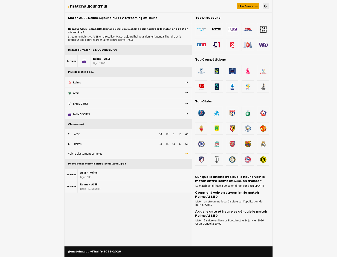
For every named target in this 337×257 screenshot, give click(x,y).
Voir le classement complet (128, 153)
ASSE (77, 134)
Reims (77, 144)
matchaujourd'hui (88, 6)
